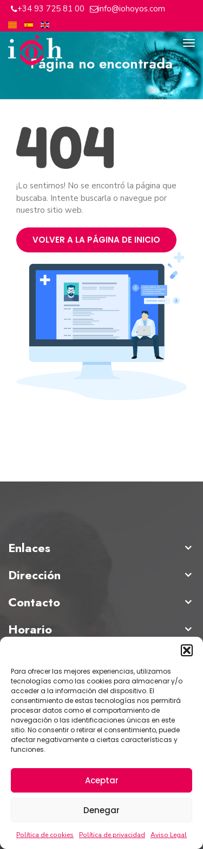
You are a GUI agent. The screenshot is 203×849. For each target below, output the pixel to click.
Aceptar (102, 780)
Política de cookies (45, 835)
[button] (186, 650)
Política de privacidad (112, 835)
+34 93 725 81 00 (50, 8)
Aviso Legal (168, 835)
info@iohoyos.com (131, 8)
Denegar (101, 810)
